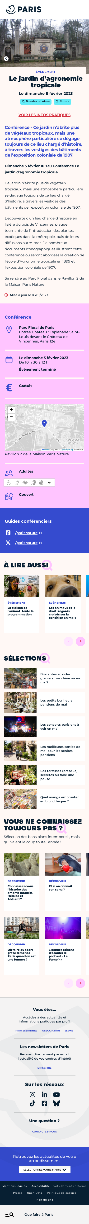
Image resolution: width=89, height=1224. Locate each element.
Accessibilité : (59, 1186)
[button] (44, 423)
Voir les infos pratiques (44, 115)
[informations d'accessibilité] (29, 482)
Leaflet (46, 450)
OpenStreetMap (67, 450)
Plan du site (44, 1199)
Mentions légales (14, 1186)
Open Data (34, 1192)
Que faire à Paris (38, 1214)
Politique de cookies (61, 1192)
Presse (17, 1192)
